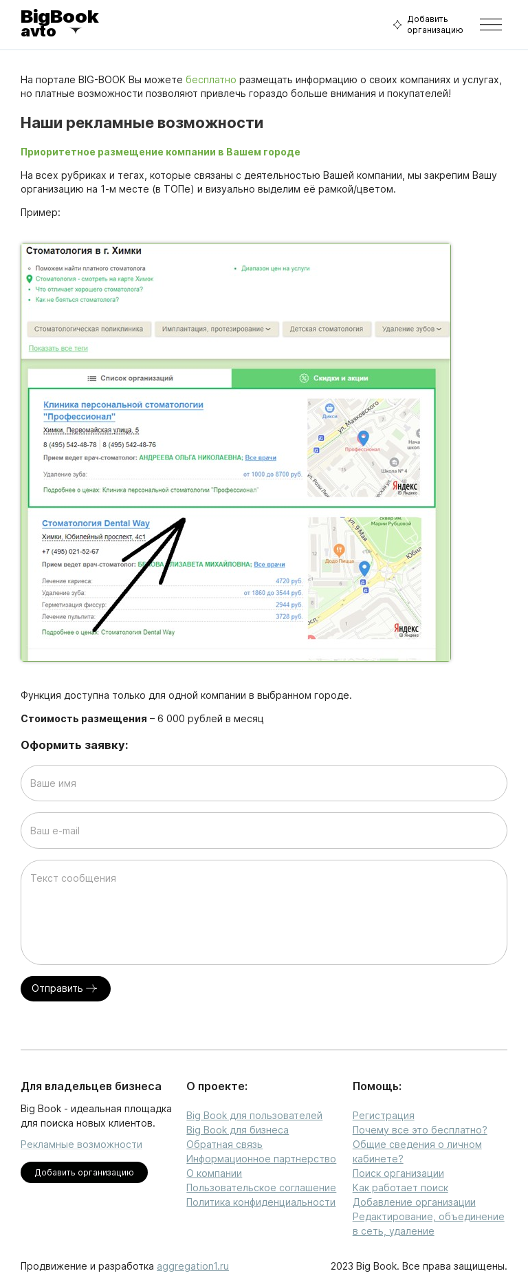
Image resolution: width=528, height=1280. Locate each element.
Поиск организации (398, 1173)
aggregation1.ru (193, 1266)
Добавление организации (414, 1202)
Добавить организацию (426, 25)
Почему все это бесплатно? (420, 1130)
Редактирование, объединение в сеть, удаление (429, 1224)
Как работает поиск (400, 1187)
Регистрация (384, 1115)
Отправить (66, 988)
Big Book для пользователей (254, 1115)
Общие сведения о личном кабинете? (417, 1151)
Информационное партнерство (261, 1158)
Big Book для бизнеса (237, 1130)
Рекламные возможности (81, 1144)
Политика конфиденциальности (261, 1202)
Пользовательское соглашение (261, 1187)
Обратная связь (224, 1144)
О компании (214, 1173)
